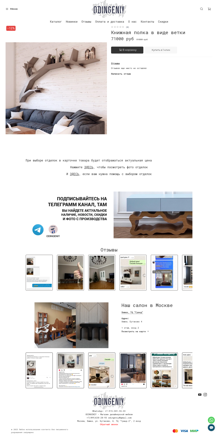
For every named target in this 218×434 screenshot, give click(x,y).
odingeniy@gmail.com (120, 417)
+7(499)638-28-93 (97, 417)
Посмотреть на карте (135, 331)
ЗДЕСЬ (88, 167)
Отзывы (86, 21)
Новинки (71, 21)
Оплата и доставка (109, 21)
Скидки (163, 21)
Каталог (56, 21)
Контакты (147, 21)
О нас (132, 21)
